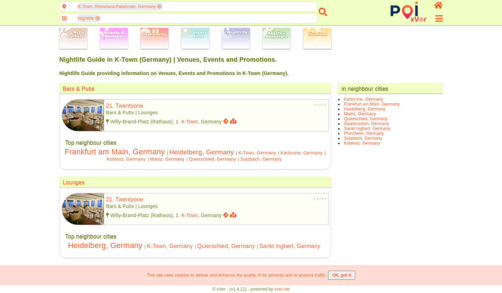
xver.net (282, 289)
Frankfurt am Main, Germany (114, 151)
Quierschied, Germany (212, 159)
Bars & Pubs (79, 89)
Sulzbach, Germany (261, 159)
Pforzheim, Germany (364, 133)
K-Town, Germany (257, 152)
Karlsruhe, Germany (302, 152)
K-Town (189, 121)
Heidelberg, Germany (201, 152)
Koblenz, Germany (126, 159)
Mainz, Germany (167, 159)
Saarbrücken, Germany (366, 123)
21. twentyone (124, 106)
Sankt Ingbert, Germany (289, 246)
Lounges (74, 182)
